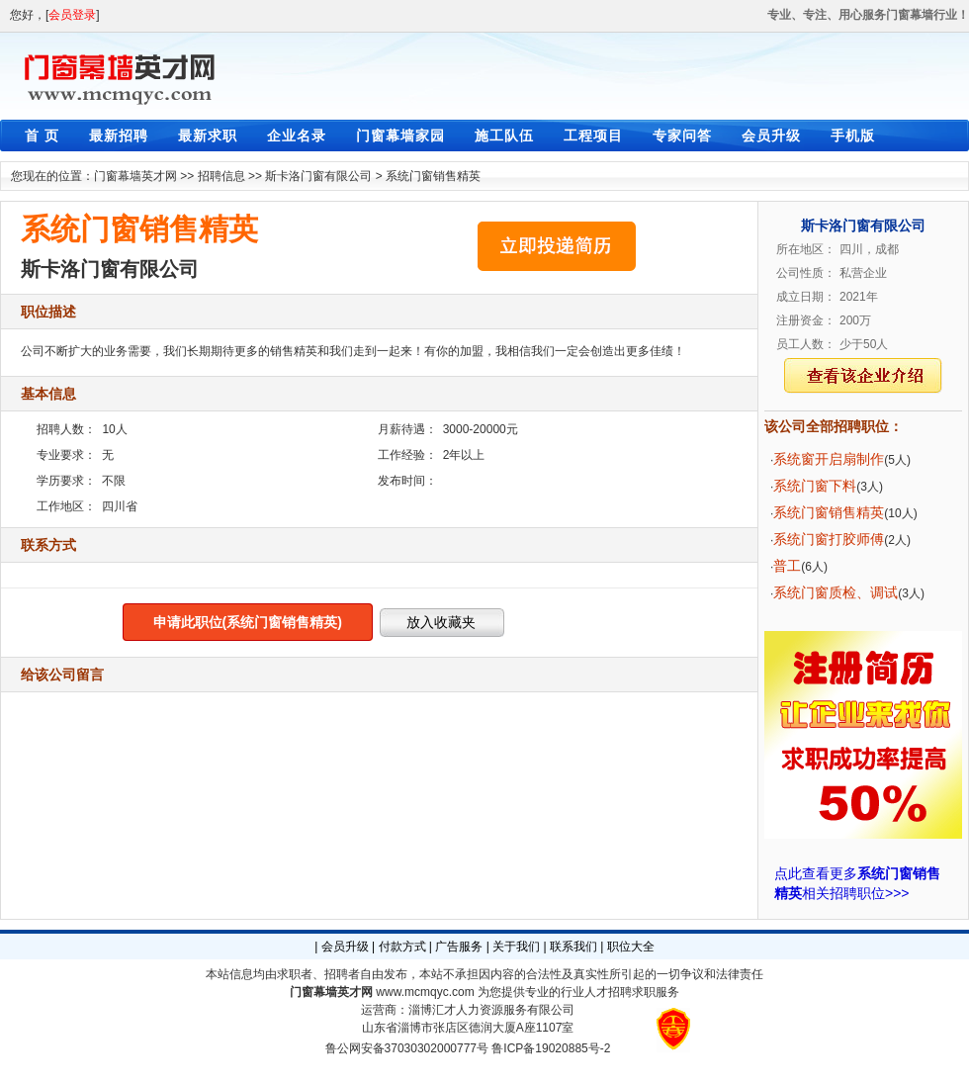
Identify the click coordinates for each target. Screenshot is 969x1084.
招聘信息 (221, 176)
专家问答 (682, 135)
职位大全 (631, 946)
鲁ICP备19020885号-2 (550, 1048)
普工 (787, 566)
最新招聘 (118, 135)
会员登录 (72, 15)
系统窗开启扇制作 (828, 459)
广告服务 (459, 946)
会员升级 (771, 135)
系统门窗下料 (814, 486)
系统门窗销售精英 (433, 176)
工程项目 (593, 135)
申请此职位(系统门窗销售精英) (247, 622)
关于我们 (516, 946)
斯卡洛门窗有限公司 (318, 176)
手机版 (853, 135)
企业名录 (296, 135)
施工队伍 (504, 135)
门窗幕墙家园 (400, 135)
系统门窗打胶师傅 (828, 539)
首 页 (42, 135)
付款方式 (402, 946)
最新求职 (207, 135)
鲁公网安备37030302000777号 (406, 1048)
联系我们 (573, 946)
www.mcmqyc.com (425, 992)
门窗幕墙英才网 (135, 176)
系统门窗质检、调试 (835, 592)
